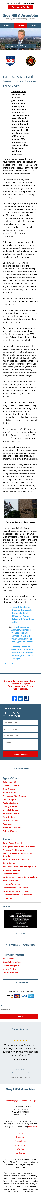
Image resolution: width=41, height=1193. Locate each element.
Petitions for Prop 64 (11, 884)
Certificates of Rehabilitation (15, 888)
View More (20, 1070)
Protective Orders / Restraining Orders (19, 866)
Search (19, 1016)
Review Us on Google (21, 982)
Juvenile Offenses (10, 810)
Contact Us (20, 1153)
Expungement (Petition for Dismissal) (19, 846)
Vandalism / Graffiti (11, 813)
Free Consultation (12, 708)
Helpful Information (13, 954)
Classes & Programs (11, 965)
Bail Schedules (9, 958)
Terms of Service (20, 1145)
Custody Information (12, 962)
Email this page (29, 1101)
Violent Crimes (9, 817)
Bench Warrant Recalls (13, 843)
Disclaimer (20, 1137)
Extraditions (8, 898)
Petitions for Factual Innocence (16, 859)
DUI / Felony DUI (10, 782)
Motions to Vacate (11, 873)
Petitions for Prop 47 (11, 881)
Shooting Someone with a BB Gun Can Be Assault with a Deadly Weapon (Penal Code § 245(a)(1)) (22, 652)
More (34, 25)
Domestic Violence (11, 785)
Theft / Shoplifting (11, 799)
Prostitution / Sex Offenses (14, 796)
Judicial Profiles (9, 969)
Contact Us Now (20, 754)
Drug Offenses (9, 789)
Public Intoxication (11, 803)
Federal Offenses (10, 831)
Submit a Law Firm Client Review (20, 1077)
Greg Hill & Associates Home (20, 17)
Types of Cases (11, 778)
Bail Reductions (9, 863)
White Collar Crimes (11, 820)
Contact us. (8, 663)
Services (7, 839)
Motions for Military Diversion (16, 891)
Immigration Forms (11, 870)
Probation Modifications (13, 850)
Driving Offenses (10, 806)
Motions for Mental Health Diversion (19, 895)
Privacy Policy (20, 1141)
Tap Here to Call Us (20, 7)
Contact (20, 25)
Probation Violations (12, 827)
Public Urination (10, 792)
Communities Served (20, 768)
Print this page (12, 1101)
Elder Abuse (8, 824)
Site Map (20, 1149)
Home (6, 25)
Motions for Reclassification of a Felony (20, 877)
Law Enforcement (10, 972)
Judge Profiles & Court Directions (20, 945)
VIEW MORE (20, 933)
